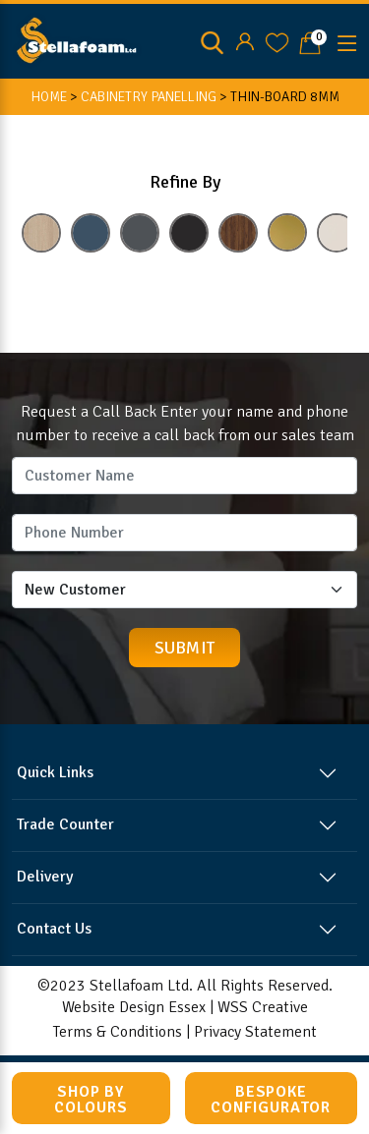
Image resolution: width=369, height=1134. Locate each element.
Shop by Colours (91, 1099)
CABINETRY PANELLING (148, 96)
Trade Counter (65, 824)
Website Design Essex (134, 1007)
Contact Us (54, 928)
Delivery (45, 876)
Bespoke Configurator (271, 1099)
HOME (49, 96)
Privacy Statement (255, 1032)
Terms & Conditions (117, 1032)
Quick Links (55, 772)
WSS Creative (262, 1007)
